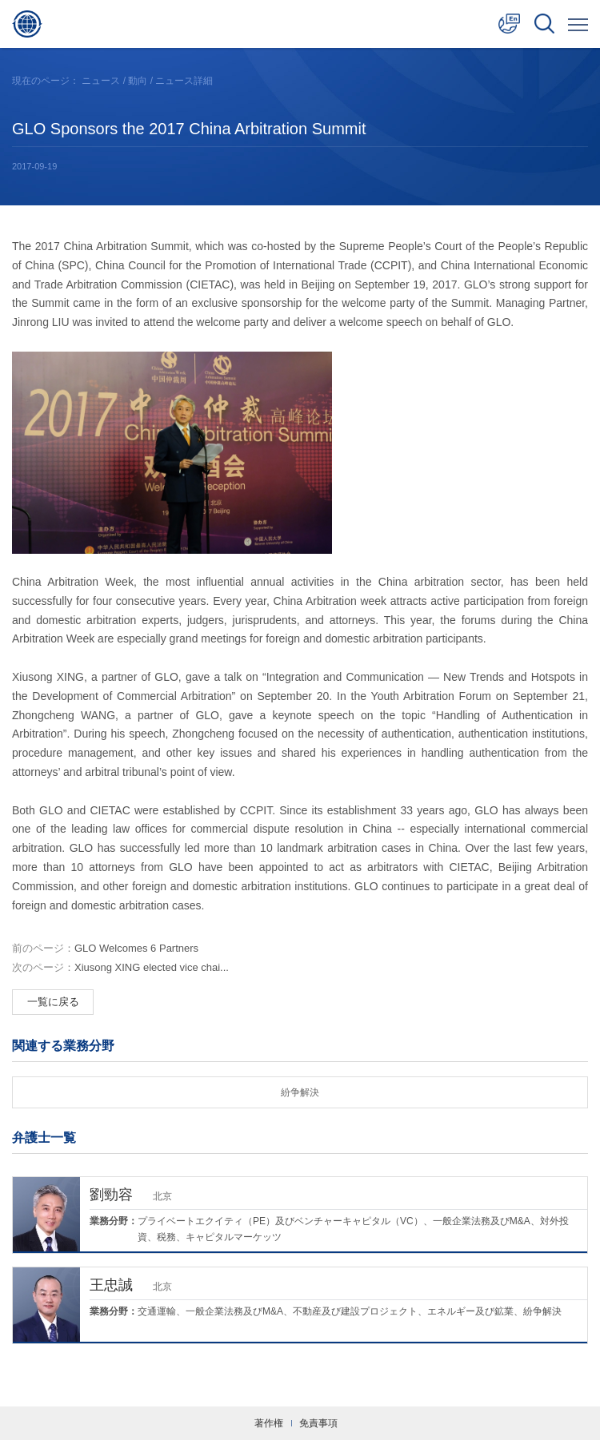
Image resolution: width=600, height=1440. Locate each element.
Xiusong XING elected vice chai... (120, 967)
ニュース (101, 80)
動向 (137, 80)
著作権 (268, 1423)
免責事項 (318, 1423)
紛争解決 (300, 1092)
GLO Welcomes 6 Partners (105, 948)
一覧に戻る (53, 1002)
